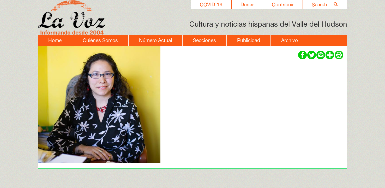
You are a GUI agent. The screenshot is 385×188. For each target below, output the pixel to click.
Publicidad (248, 40)
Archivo (289, 40)
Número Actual (155, 40)
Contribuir (283, 4)
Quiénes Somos (100, 40)
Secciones (204, 40)
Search (319, 4)
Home (55, 40)
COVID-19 (211, 4)
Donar (247, 4)
